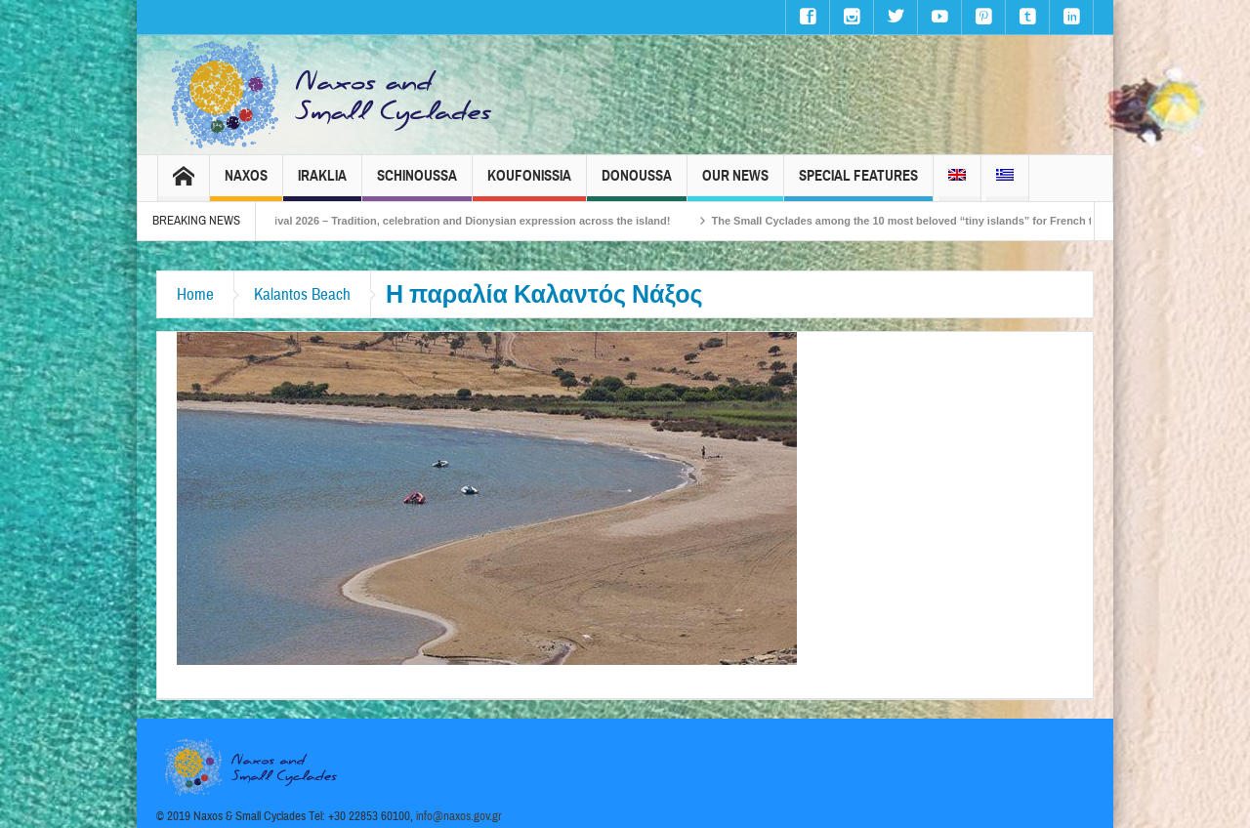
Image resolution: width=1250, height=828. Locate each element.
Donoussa (637, 184)
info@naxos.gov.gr (459, 816)
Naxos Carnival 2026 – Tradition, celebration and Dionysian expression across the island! (464, 221)
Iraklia (322, 184)
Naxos (246, 184)
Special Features (858, 184)
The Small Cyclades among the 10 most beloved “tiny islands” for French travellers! (947, 221)
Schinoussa (417, 184)
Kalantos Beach (302, 294)
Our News (735, 184)
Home (195, 294)
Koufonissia (529, 184)
